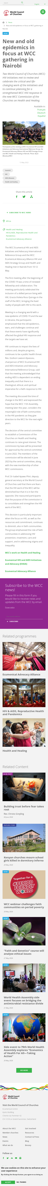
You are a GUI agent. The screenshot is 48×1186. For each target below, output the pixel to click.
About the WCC (9, 1128)
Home (3, 22)
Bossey (28, 1145)
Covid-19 (7, 170)
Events (5, 1141)
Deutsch (41, 112)
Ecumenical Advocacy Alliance (19, 239)
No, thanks (21, 1182)
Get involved (30, 1128)
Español (41, 116)
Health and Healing (14, 229)
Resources (29, 1132)
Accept (8, 1182)
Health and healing (11, 182)
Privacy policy (10, 607)
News (10, 22)
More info (4, 1178)
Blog (27, 1141)
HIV (6, 174)
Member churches (10, 1132)
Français (41, 109)
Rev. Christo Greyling (14, 813)
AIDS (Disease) (9, 178)
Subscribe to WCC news (20, 213)
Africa (8, 221)
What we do (8, 1145)
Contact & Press (32, 1137)
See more (24, 1070)
